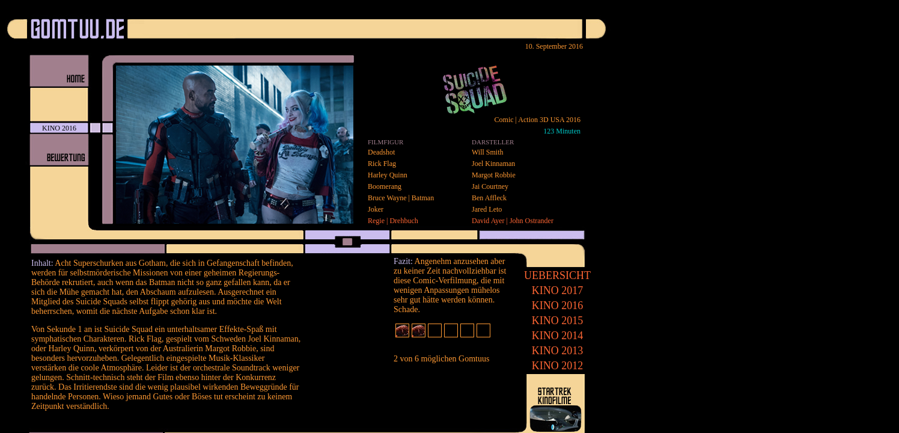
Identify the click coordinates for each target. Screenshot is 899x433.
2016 (558, 305)
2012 (558, 366)
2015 (558, 321)
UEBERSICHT (557, 275)
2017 (558, 290)
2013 (558, 351)
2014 (558, 336)
